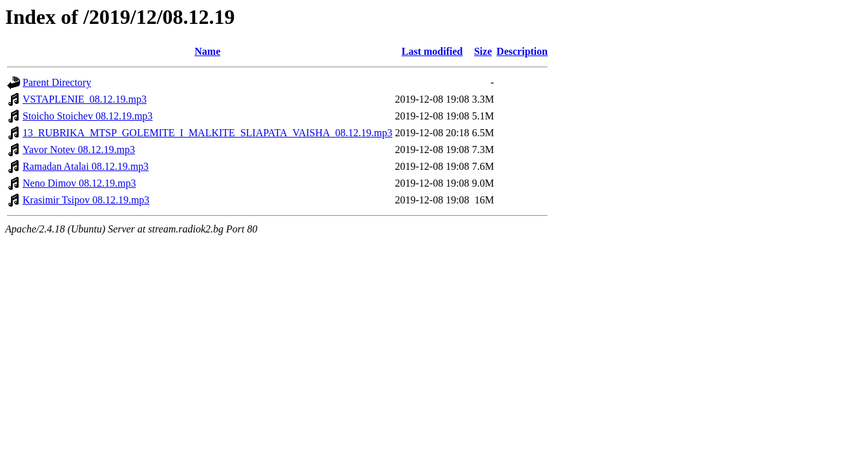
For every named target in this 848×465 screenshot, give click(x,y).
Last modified (432, 51)
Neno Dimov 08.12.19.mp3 (79, 183)
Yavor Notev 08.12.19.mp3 (79, 149)
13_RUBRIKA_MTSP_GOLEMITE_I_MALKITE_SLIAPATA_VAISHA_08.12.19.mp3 (208, 132)
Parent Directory (57, 82)
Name (207, 51)
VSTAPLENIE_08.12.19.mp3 (85, 99)
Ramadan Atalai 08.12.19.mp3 (86, 166)
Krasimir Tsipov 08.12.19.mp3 (86, 199)
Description (522, 51)
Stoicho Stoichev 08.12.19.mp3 (87, 115)
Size (483, 51)
